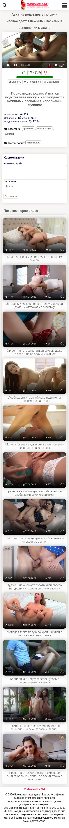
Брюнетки (28, 128)
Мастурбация (44, 128)
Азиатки (9, 134)
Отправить (11, 196)
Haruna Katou (33, 142)
